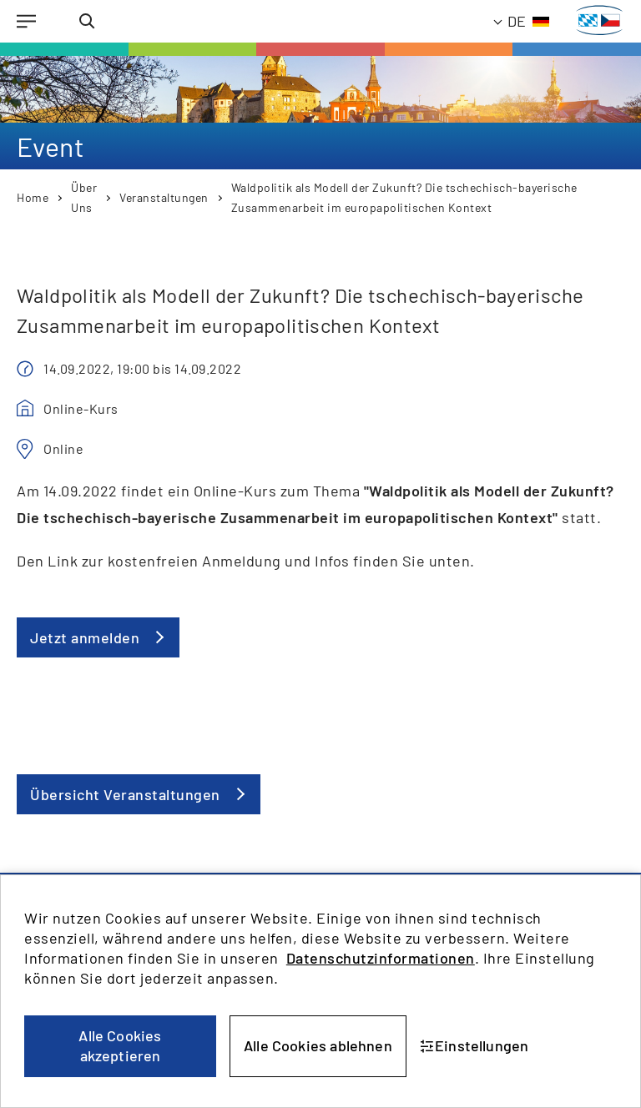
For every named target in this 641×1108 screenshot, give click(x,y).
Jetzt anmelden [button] (84, 637)
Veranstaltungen (164, 197)
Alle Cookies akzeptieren (119, 1045)
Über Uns (84, 197)
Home (32, 197)
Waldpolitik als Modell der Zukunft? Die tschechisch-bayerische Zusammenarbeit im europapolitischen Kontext (404, 197)
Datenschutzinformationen (380, 958)
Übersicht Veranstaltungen (125, 794)
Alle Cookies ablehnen (318, 1045)
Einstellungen (474, 1045)
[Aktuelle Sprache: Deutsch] (522, 21)
